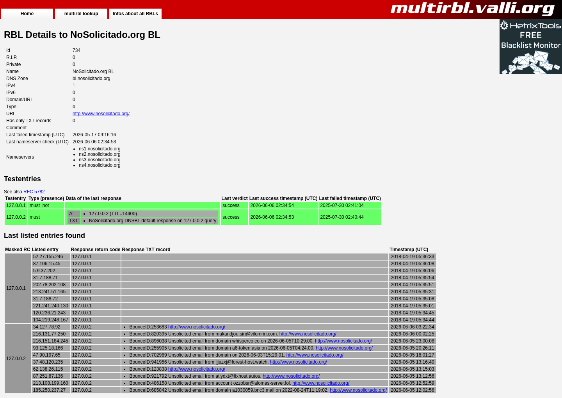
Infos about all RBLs (135, 13)
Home (27, 13)
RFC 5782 (34, 192)
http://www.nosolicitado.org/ (101, 113)
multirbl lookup (81, 13)
